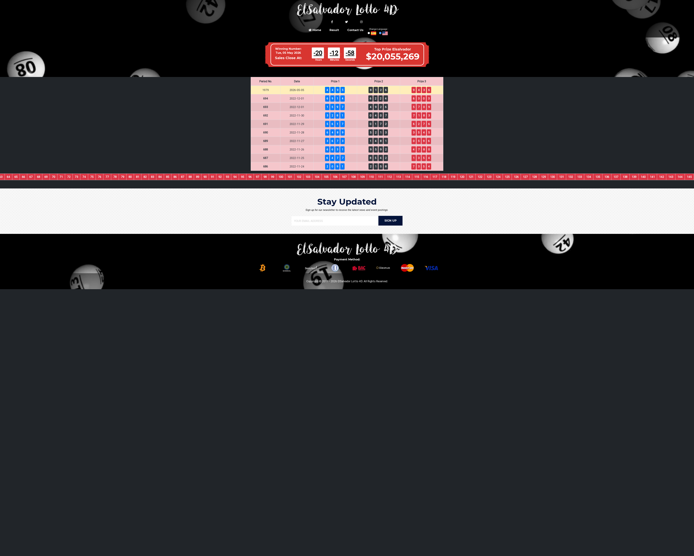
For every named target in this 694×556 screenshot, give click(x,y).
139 (634, 177)
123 (489, 177)
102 (299, 177)
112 (389, 177)
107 (344, 177)
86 (175, 177)
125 (507, 177)
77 (107, 177)
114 (407, 177)
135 (597, 177)
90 (205, 177)
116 (425, 177)
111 (380, 177)
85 (167, 177)
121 (471, 177)
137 (615, 177)
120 (462, 177)
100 (280, 177)
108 (353, 177)
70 (53, 177)
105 (326, 177)
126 (516, 177)
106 (335, 177)
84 (160, 177)
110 (371, 177)
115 (416, 177)
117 (434, 177)
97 (257, 177)
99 (272, 177)
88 (190, 177)
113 (398, 177)
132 (570, 177)
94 (235, 177)
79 (122, 177)
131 (561, 177)
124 (498, 177)
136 (606, 177)
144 (680, 177)
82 (145, 177)
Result (334, 30)
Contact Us (355, 30)
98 (265, 177)
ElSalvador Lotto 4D (350, 281)
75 (92, 177)
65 (16, 177)
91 (212, 177)
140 (643, 177)
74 (84, 177)
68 (38, 177)
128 (534, 177)
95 (242, 177)
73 (76, 177)
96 (250, 177)
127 (525, 177)
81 (137, 177)
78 (115, 177)
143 (670, 177)
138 (625, 177)
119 (453, 177)
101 (289, 177)
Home (314, 30)
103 (308, 177)
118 (444, 177)
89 (197, 177)
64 (8, 177)
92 (220, 177)
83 (152, 177)
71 (61, 177)
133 (579, 177)
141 (652, 177)
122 (480, 177)
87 (182, 177)
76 (99, 177)
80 (130, 177)
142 (661, 177)
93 (227, 177)
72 (68, 177)
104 (317, 177)
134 (588, 177)
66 (23, 177)
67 (31, 177)
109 (362, 177)
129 (543, 177)
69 (46, 177)
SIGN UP (390, 220)
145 (689, 177)
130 (552, 177)
